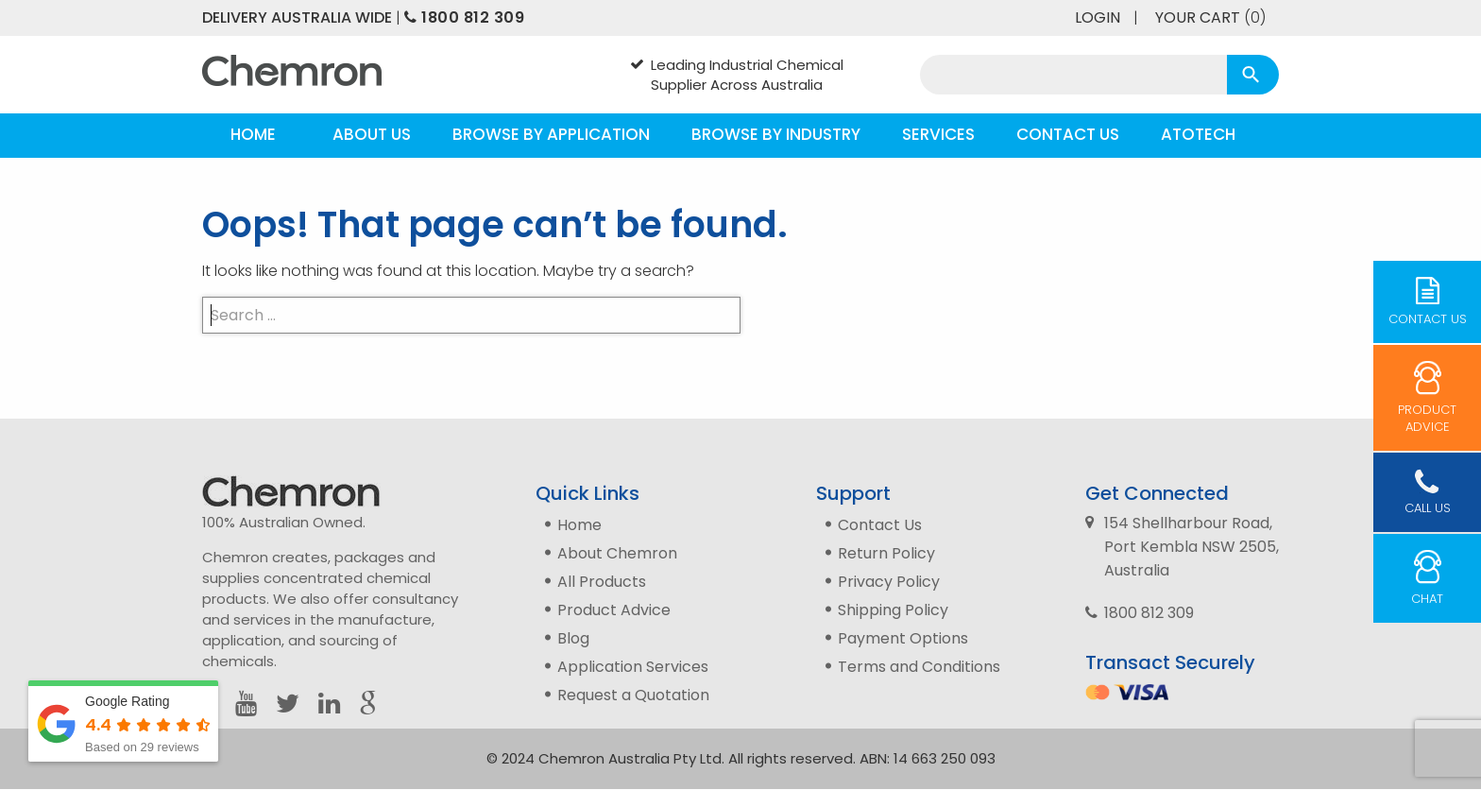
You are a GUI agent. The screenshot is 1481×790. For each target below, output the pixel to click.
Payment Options (903, 638)
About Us (371, 134)
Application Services (632, 667)
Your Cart (1210, 17)
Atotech (1198, 134)
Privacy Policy (889, 581)
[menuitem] (253, 135)
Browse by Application (551, 134)
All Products (601, 581)
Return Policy (886, 553)
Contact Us (1067, 134)
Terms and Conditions (919, 667)
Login (1097, 17)
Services (938, 134)
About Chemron (617, 553)
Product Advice (614, 610)
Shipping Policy (893, 610)
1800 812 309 (464, 17)
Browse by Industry (775, 134)
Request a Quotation (633, 695)
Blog (573, 638)
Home (253, 134)
